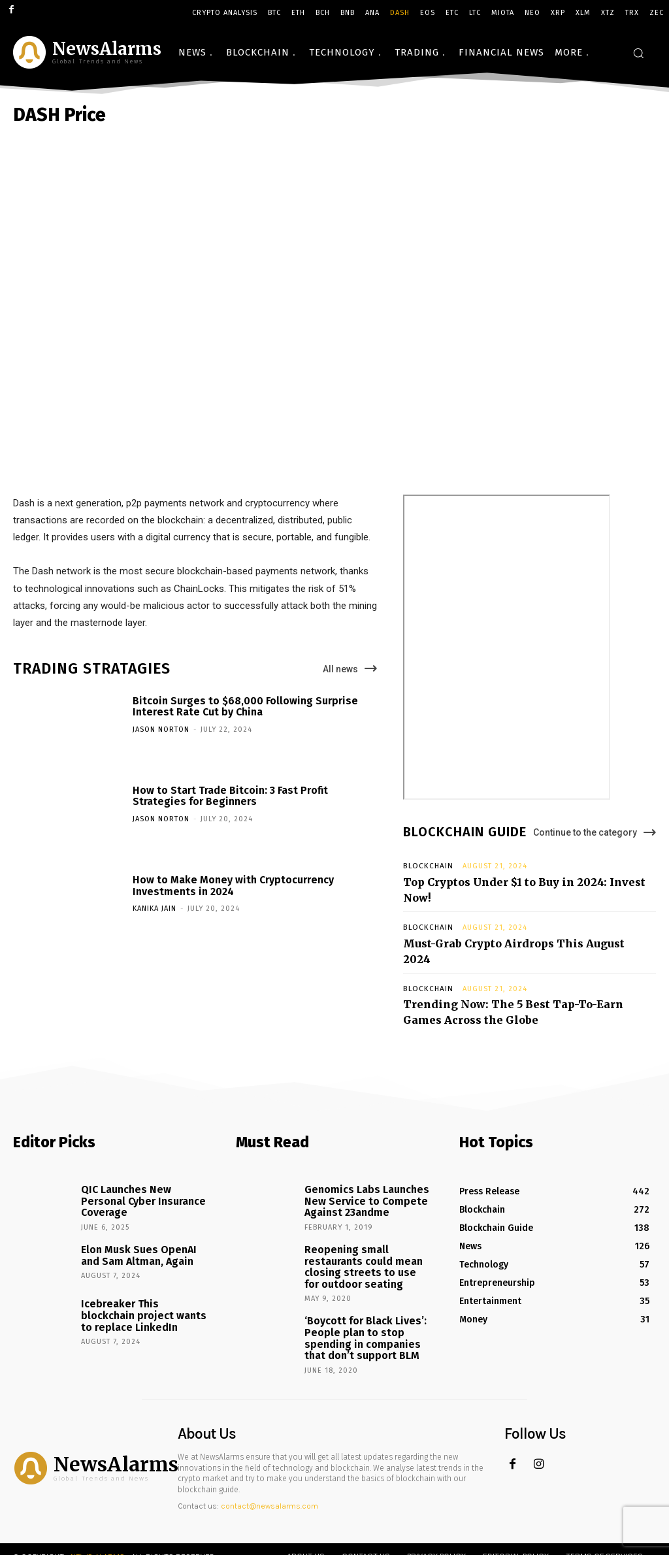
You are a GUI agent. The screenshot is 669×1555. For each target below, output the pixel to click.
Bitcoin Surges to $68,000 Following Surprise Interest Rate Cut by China (245, 707)
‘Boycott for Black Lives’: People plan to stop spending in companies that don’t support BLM (365, 1280)
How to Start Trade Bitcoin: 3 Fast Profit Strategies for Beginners (230, 796)
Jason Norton (161, 729)
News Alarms (98, 1496)
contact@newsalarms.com (269, 1445)
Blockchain (426, 866)
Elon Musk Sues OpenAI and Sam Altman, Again (141, 1204)
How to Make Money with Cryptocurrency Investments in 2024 (233, 886)
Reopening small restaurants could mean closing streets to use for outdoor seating (361, 1215)
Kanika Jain (154, 908)
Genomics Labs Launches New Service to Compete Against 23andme (359, 1155)
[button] (638, 53)
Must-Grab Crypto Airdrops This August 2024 (511, 922)
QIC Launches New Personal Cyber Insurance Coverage (141, 1149)
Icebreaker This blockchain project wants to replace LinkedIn (140, 1263)
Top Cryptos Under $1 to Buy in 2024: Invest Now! (520, 879)
